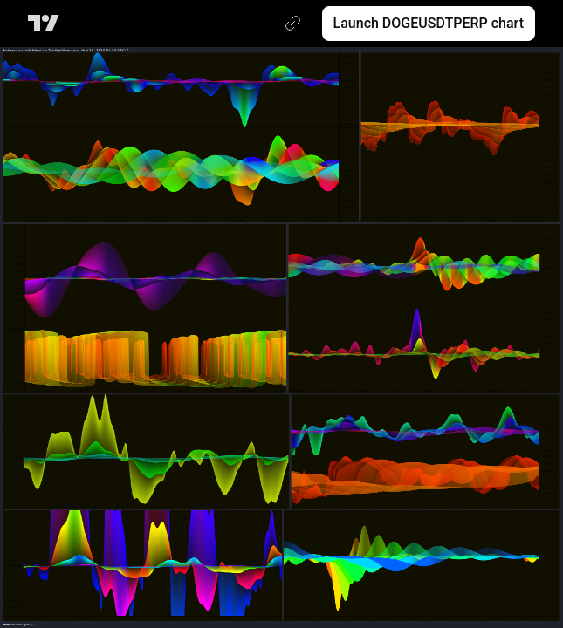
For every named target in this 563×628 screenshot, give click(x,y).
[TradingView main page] (46, 23)
